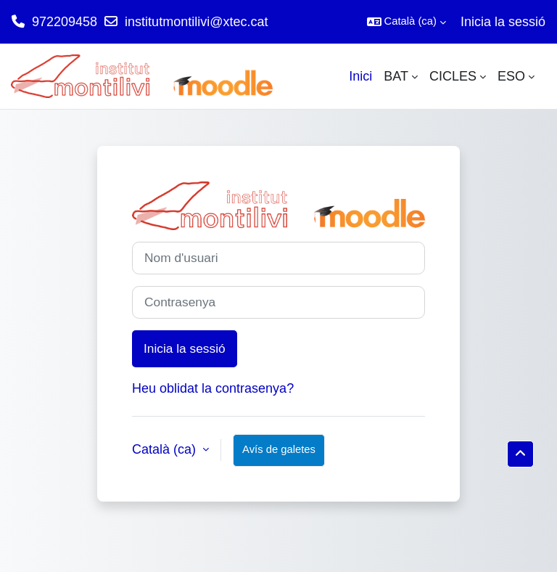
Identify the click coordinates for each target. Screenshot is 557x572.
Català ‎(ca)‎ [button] (165, 449)
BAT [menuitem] (396, 76)
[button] (406, 22)
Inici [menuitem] (360, 76)
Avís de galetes (278, 449)
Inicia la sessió (503, 22)
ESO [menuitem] (511, 76)
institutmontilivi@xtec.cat (196, 22)
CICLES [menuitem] (452, 76)
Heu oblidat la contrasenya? (213, 388)
